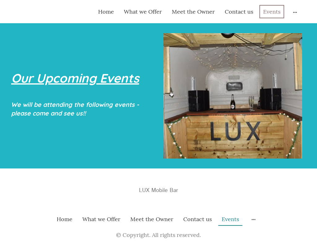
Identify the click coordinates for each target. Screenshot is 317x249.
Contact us (239, 11)
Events (271, 11)
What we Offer (143, 11)
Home (106, 11)
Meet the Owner (193, 11)
